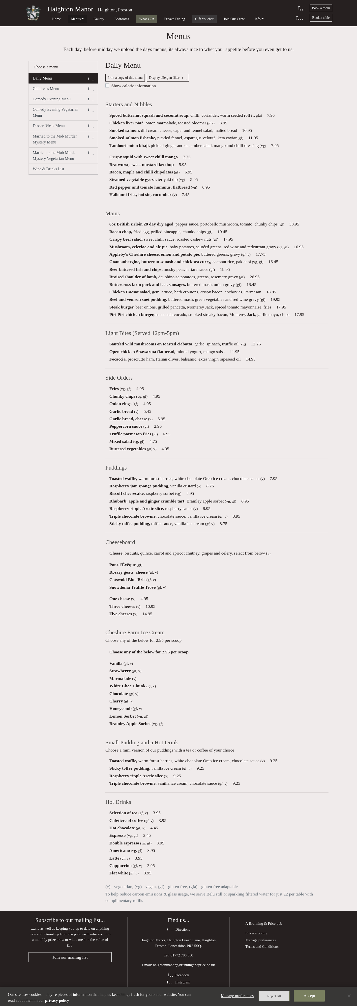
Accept (309, 996)
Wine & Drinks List (48, 171)
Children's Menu (63, 91)
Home (52, 19)
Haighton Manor (70, 9)
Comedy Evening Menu (63, 101)
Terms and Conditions (262, 951)
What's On (128, 19)
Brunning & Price (262, 928)
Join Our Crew (204, 19)
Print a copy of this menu (125, 80)
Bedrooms (106, 19)
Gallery (88, 19)
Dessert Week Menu (63, 128)
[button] (91, 81)
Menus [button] (68, 19)
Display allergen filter (168, 80)
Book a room (321, 8)
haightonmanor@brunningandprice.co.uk (184, 970)
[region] (178, 996)
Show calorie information (133, 88)
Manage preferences (260, 945)
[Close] (349, 995)
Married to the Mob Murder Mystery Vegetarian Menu (63, 157)
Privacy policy (256, 938)
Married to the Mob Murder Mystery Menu (63, 141)
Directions (178, 935)
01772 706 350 (182, 960)
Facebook (178, 980)
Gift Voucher (178, 19)
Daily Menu (63, 81)
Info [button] (224, 19)
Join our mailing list (70, 962)
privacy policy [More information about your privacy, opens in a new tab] (57, 1000)
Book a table (321, 18)
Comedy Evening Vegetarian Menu (63, 114)
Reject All (274, 996)
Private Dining (152, 19)
